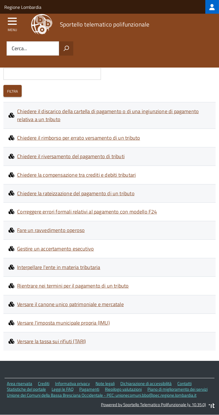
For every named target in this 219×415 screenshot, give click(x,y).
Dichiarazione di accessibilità (146, 383)
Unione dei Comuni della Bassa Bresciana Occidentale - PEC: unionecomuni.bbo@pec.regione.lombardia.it (101, 395)
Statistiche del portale (26, 389)
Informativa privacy (72, 383)
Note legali (105, 383)
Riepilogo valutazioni (123, 389)
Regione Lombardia (22, 7)
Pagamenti (89, 389)
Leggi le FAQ (63, 389)
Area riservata (19, 383)
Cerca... (19, 49)
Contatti (184, 383)
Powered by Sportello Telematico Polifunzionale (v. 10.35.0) (153, 404)
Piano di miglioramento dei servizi (177, 389)
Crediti (43, 383)
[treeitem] (212, 7)
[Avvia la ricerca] (66, 48)
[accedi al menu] (12, 23)
